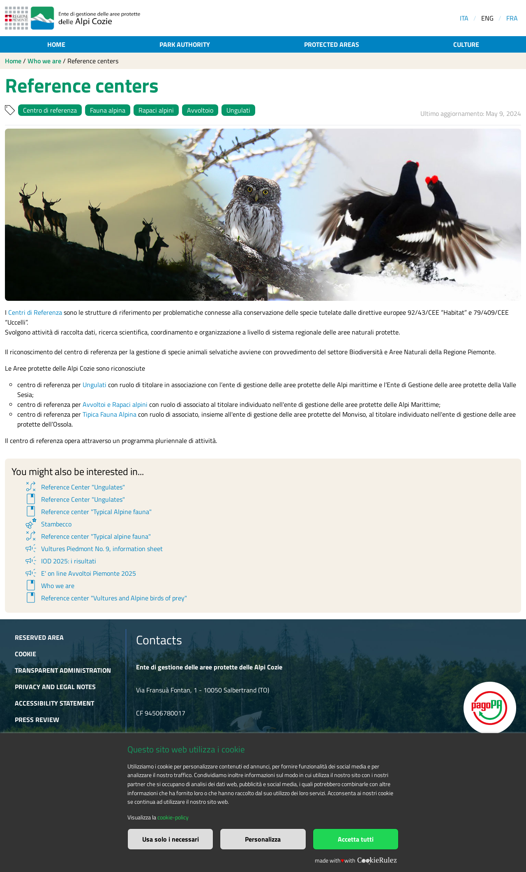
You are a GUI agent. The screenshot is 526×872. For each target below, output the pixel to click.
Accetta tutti (356, 839)
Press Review (37, 719)
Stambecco (48, 524)
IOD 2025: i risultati (60, 561)
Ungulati (238, 110)
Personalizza (263, 839)
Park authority (184, 44)
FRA (512, 18)
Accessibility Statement (54, 703)
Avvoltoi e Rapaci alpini (115, 404)
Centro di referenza (50, 110)
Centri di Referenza (35, 312)
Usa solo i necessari (170, 839)
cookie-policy (173, 817)
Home (56, 44)
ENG (487, 18)
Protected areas (331, 44)
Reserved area (39, 637)
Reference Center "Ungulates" (74, 487)
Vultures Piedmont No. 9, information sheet (93, 549)
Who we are (44, 61)
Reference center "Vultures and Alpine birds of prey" (105, 598)
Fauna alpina (107, 110)
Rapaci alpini (156, 110)
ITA (464, 18)
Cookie (25, 654)
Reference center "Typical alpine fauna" (87, 536)
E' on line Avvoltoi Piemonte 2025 (80, 573)
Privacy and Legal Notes (55, 687)
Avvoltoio (200, 110)
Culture (466, 44)
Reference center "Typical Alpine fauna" (88, 512)
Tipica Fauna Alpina (109, 414)
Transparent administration (63, 670)
